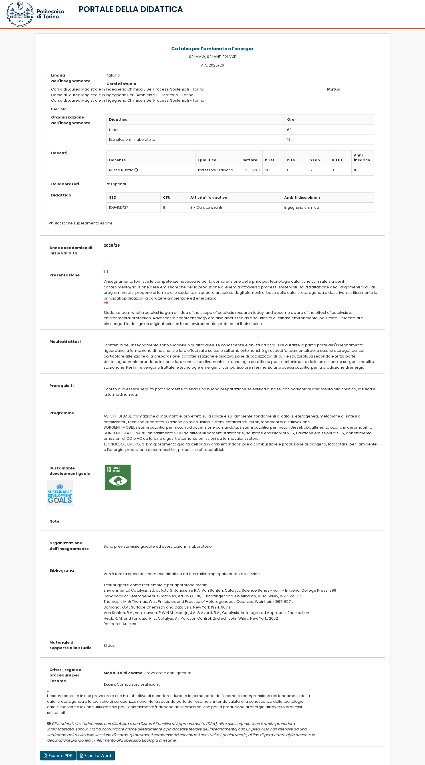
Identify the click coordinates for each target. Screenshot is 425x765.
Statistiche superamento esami (83, 223)
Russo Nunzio (121, 170)
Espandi (116, 184)
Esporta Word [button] (95, 755)
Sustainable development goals (69, 471)
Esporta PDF (58, 755)
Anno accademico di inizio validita (70, 250)
